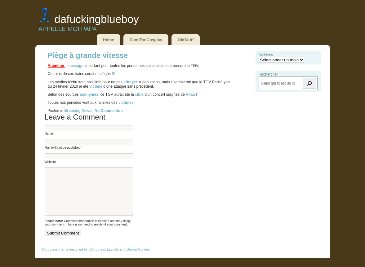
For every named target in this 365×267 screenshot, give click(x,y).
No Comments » (109, 110)
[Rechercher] (309, 83)
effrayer (130, 82)
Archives (266, 55)
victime (96, 86)
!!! (113, 74)
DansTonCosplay (146, 39)
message (75, 65)
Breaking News (78, 110)
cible (139, 94)
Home (108, 39)
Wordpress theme (55, 258)
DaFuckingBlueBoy (96, 19)
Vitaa (190, 94)
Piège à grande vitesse (88, 55)
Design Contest (138, 258)
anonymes (89, 94)
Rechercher (268, 74)
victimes (126, 102)
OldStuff (186, 39)
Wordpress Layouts (104, 258)
